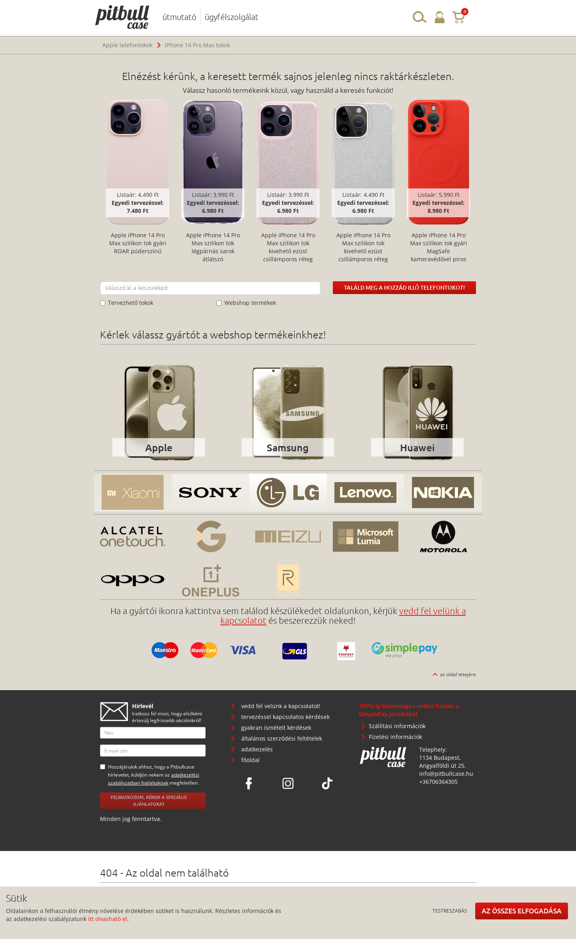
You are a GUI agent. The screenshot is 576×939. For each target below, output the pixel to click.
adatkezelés (257, 749)
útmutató (179, 17)
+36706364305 (438, 781)
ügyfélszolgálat (231, 17)
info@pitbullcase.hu (446, 773)
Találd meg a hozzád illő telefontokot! (404, 287)
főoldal (250, 760)
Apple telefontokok (127, 45)
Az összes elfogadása (522, 910)
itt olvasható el (107, 919)
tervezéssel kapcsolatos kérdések (285, 717)
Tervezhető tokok (126, 302)
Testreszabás (449, 910)
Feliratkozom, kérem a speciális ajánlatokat (149, 800)
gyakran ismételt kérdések (276, 727)
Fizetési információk (395, 737)
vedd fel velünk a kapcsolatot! (280, 706)
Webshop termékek (246, 302)
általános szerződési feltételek (281, 738)
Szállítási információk (397, 726)
